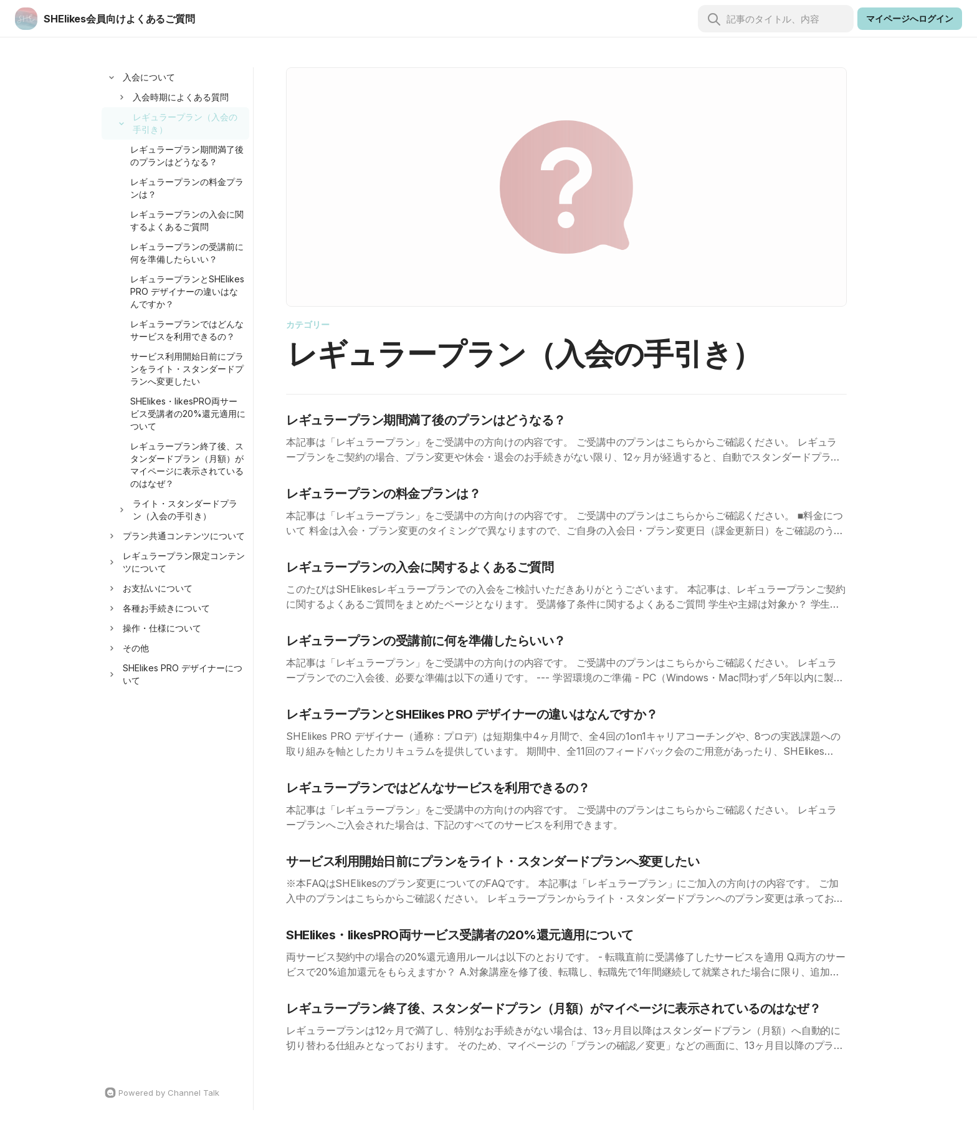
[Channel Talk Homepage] (175, 1092)
